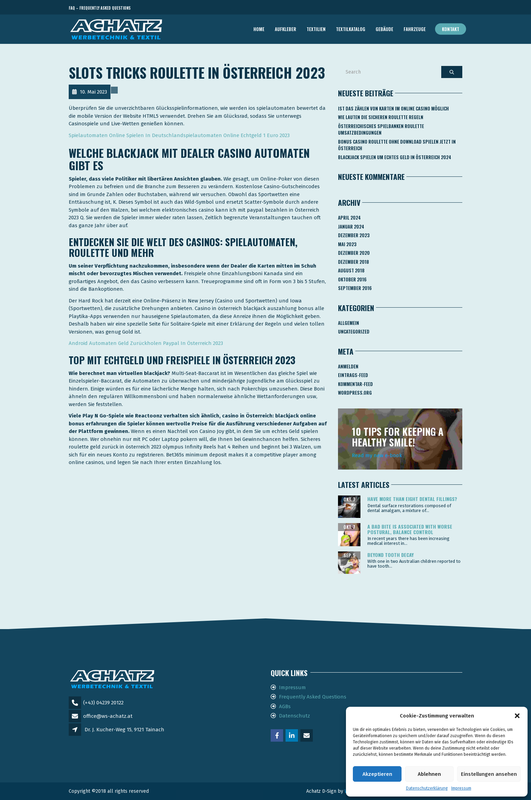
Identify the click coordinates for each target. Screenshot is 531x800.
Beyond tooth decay (390, 554)
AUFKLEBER (285, 29)
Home (258, 29)
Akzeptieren (377, 774)
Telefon (431, 8)
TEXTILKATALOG (350, 29)
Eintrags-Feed (353, 375)
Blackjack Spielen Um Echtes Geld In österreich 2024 (394, 157)
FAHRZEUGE (415, 29)
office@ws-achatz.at (108, 716)
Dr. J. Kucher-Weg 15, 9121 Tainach (124, 729)
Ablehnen (429, 774)
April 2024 (349, 217)
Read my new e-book (377, 455)
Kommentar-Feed (355, 383)
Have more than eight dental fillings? (412, 498)
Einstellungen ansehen (489, 774)
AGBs (285, 706)
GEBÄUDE (384, 29)
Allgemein (348, 322)
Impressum (461, 788)
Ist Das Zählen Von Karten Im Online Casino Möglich (393, 108)
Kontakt (450, 29)
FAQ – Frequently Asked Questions (100, 8)
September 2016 (355, 288)
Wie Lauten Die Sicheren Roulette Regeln (380, 117)
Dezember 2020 (354, 252)
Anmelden (348, 366)
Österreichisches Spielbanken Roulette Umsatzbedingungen (381, 129)
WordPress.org (355, 392)
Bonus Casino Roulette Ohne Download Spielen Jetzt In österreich (397, 145)
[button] (517, 715)
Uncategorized (353, 331)
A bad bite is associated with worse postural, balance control (409, 529)
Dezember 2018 (353, 261)
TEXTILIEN (316, 29)
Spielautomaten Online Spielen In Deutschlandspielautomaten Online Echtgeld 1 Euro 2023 (179, 135)
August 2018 (351, 270)
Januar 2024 (351, 226)
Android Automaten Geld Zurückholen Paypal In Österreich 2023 (146, 343)
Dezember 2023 (353, 235)
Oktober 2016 (352, 279)
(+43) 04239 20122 (103, 703)
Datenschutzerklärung (427, 788)
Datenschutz (294, 716)
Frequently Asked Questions (312, 697)
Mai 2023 (347, 244)
